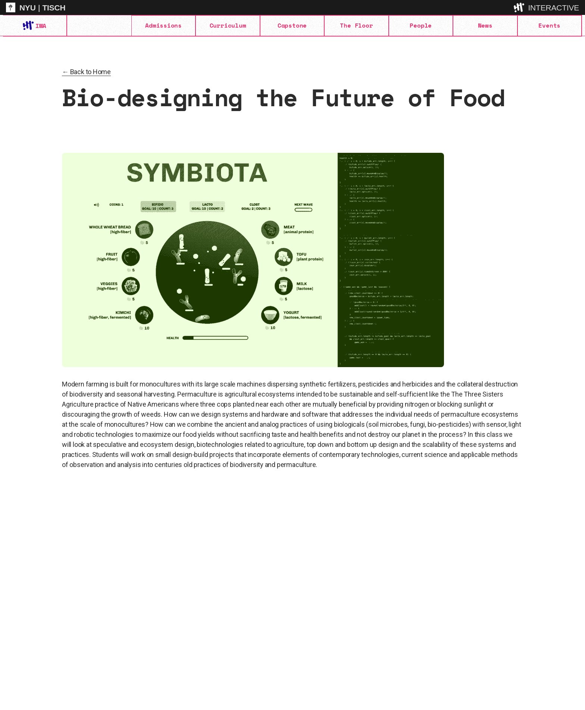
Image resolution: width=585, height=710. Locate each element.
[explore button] (520, 7)
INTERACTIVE (553, 8)
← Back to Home (86, 72)
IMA (40, 25)
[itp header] (292, 7)
